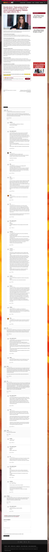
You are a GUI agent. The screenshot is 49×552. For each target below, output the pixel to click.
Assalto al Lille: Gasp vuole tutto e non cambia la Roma (10, 91)
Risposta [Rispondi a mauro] (8, 435)
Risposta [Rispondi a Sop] (8, 119)
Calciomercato (28, 2)
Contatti (7, 0)
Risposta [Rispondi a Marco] (8, 377)
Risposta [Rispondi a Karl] (8, 335)
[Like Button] (7, 376)
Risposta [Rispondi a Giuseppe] (8, 503)
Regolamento (14, 0)
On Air (33, 2)
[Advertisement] (17, 99)
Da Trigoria (37, 2)
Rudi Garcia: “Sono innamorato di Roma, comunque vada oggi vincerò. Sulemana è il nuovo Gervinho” (25, 91)
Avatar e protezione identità (25, 0)
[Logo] (8, 2)
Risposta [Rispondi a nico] (8, 392)
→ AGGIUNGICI (28, 78)
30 (30, 13)
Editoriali (41, 2)
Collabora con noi (10, 0)
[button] (45, 2)
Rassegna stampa (22, 2)
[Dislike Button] (12, 127)
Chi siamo (4, 0)
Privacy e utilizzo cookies (18, 0)
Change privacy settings (7, 550)
